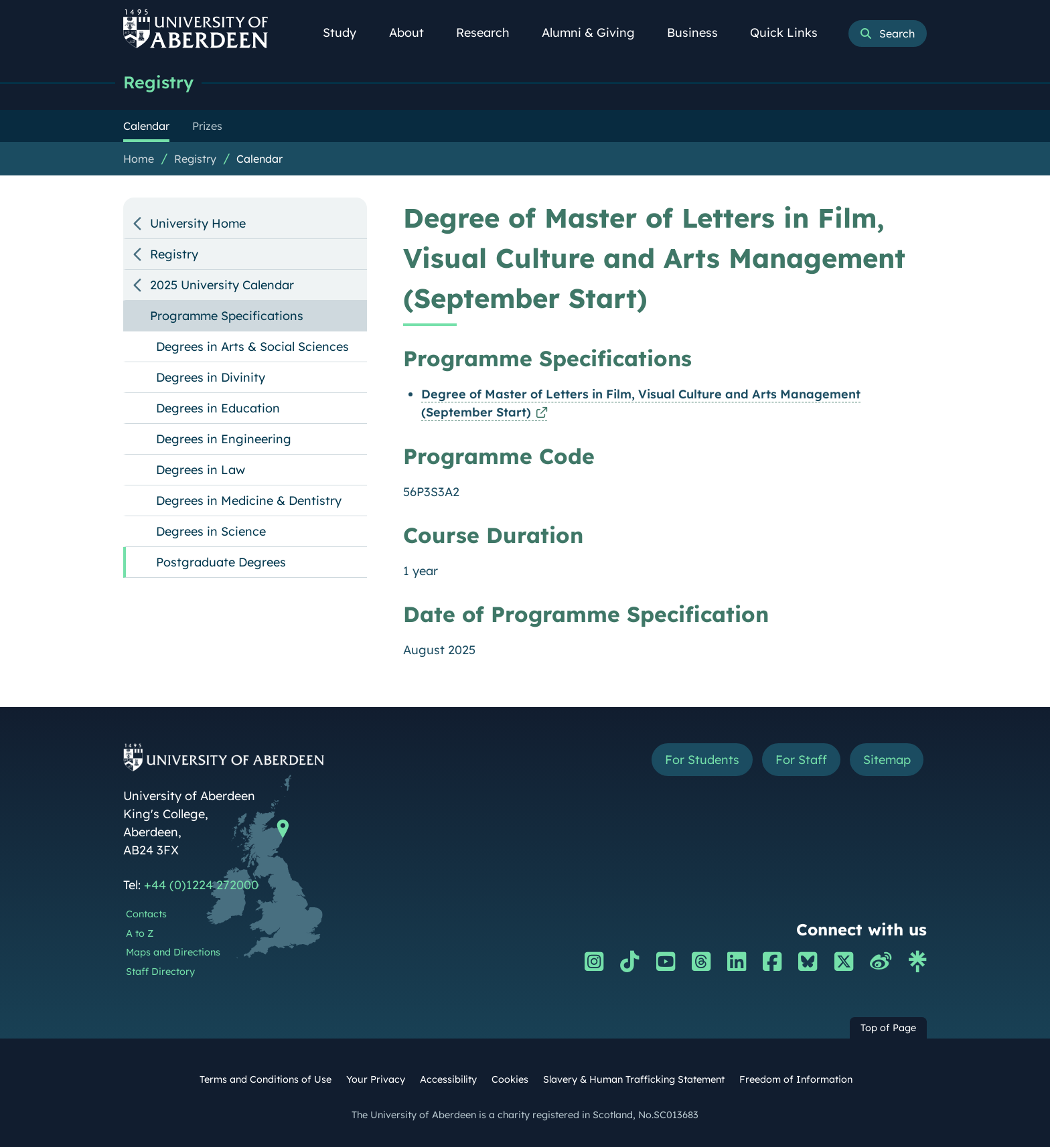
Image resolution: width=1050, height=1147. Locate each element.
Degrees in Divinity (210, 377)
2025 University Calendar (222, 285)
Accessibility (448, 1079)
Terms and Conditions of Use (265, 1079)
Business (700, 32)
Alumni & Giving (596, 32)
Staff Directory (160, 972)
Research (490, 32)
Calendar (259, 158)
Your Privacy (375, 1079)
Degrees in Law (200, 469)
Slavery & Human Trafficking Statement (634, 1079)
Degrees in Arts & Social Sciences (252, 346)
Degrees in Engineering (223, 439)
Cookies (510, 1079)
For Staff (800, 759)
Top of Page (888, 1028)
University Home (198, 223)
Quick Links (791, 32)
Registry (158, 82)
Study (347, 32)
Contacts (146, 914)
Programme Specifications (226, 315)
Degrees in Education (218, 408)
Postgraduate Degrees (221, 562)
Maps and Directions (173, 952)
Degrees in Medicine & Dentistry (249, 500)
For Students (701, 759)
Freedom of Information (795, 1079)
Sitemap (886, 759)
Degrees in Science (211, 531)
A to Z (139, 933)
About (414, 32)
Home (138, 158)
